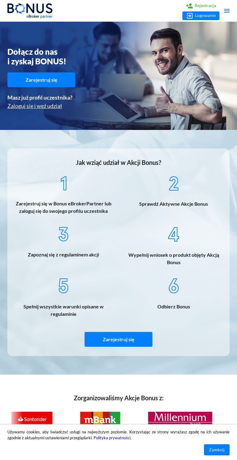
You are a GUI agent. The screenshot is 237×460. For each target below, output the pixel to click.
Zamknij (217, 450)
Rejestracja (200, 6)
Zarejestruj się (41, 79)
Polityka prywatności (112, 437)
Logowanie (200, 15)
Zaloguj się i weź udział (34, 105)
